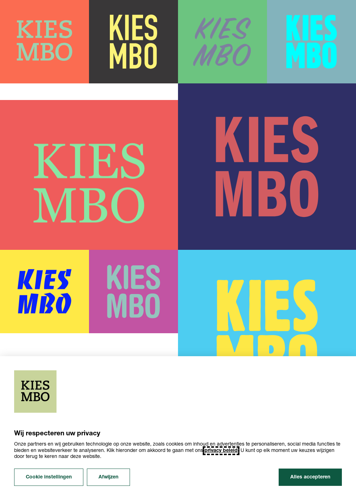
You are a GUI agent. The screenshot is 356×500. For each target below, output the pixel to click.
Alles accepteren (310, 477)
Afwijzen (108, 477)
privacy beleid (221, 450)
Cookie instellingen (49, 477)
